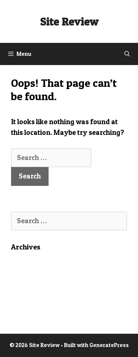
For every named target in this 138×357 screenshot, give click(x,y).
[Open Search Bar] (127, 54)
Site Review (69, 21)
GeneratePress (109, 344)
